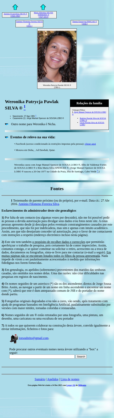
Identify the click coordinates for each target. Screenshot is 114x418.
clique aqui (90, 143)
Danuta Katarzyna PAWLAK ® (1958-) (84, 23)
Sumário (40, 379)
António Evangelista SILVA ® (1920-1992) (15, 15)
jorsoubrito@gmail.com (28, 338)
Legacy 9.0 (70, 385)
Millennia (82, 385)
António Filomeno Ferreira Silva (38, 204)
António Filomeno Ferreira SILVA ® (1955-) (29, 24)
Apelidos (52, 379)
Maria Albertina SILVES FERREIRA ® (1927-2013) (43, 15)
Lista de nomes (69, 379)
